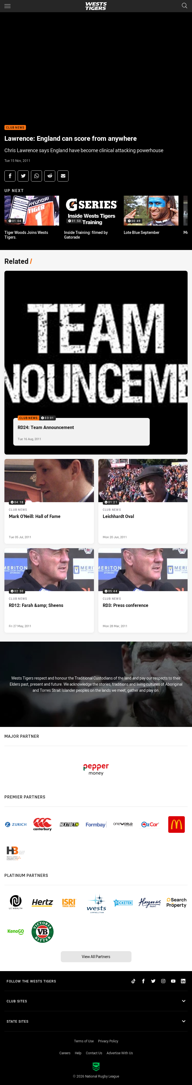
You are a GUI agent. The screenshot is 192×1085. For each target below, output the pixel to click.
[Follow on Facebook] (143, 981)
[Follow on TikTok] (133, 981)
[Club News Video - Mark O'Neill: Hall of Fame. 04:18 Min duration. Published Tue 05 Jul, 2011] (49, 501)
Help (78, 1053)
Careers (64, 1053)
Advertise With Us (120, 1053)
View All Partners (96, 956)
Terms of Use (84, 1041)
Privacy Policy (108, 1041)
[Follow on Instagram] (163, 981)
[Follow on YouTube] (173, 981)
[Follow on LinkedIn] (183, 981)
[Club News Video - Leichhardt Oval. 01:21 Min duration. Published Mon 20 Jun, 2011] (143, 501)
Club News (15, 127)
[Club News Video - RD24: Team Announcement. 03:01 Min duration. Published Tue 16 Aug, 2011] (96, 363)
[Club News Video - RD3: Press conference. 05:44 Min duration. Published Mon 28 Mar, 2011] (143, 590)
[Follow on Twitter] (153, 981)
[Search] (185, 5)
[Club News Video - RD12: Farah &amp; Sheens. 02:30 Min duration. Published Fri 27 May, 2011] (49, 590)
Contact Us (94, 1053)
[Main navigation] (7, 6)
